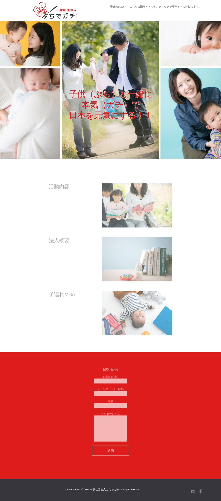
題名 (110, 402)
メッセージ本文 (110, 420)
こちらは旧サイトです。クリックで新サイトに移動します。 (165, 6)
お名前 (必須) (110, 378)
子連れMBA (117, 6)
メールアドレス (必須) (110, 390)
